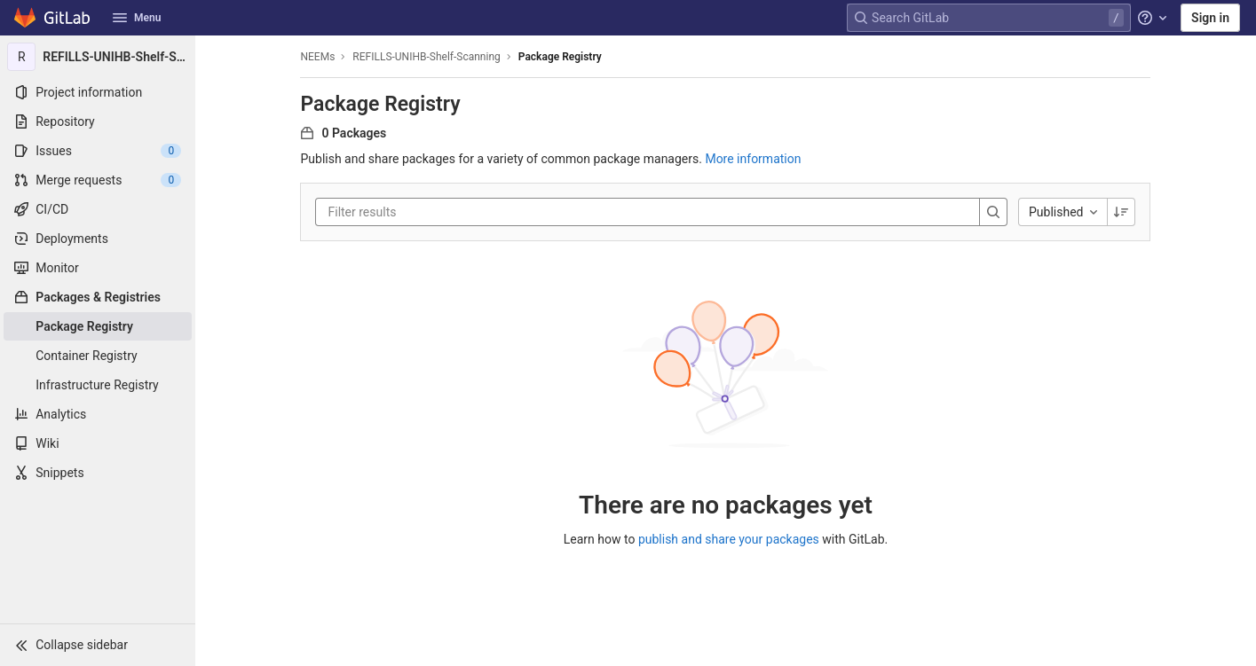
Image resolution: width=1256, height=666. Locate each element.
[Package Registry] (98, 326)
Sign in (1210, 18)
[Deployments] (98, 238)
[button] (97, 644)
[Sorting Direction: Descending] (1122, 212)
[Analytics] (98, 414)
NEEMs (318, 57)
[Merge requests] (98, 180)
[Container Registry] (98, 355)
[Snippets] (98, 472)
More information (753, 159)
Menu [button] (137, 18)
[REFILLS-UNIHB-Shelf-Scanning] (98, 56)
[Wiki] (98, 443)
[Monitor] (98, 268)
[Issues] (98, 151)
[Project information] (98, 92)
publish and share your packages (728, 539)
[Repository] (98, 121)
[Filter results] (434, 212)
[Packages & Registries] (98, 297)
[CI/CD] (98, 209)
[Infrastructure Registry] (98, 385)
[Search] (993, 212)
